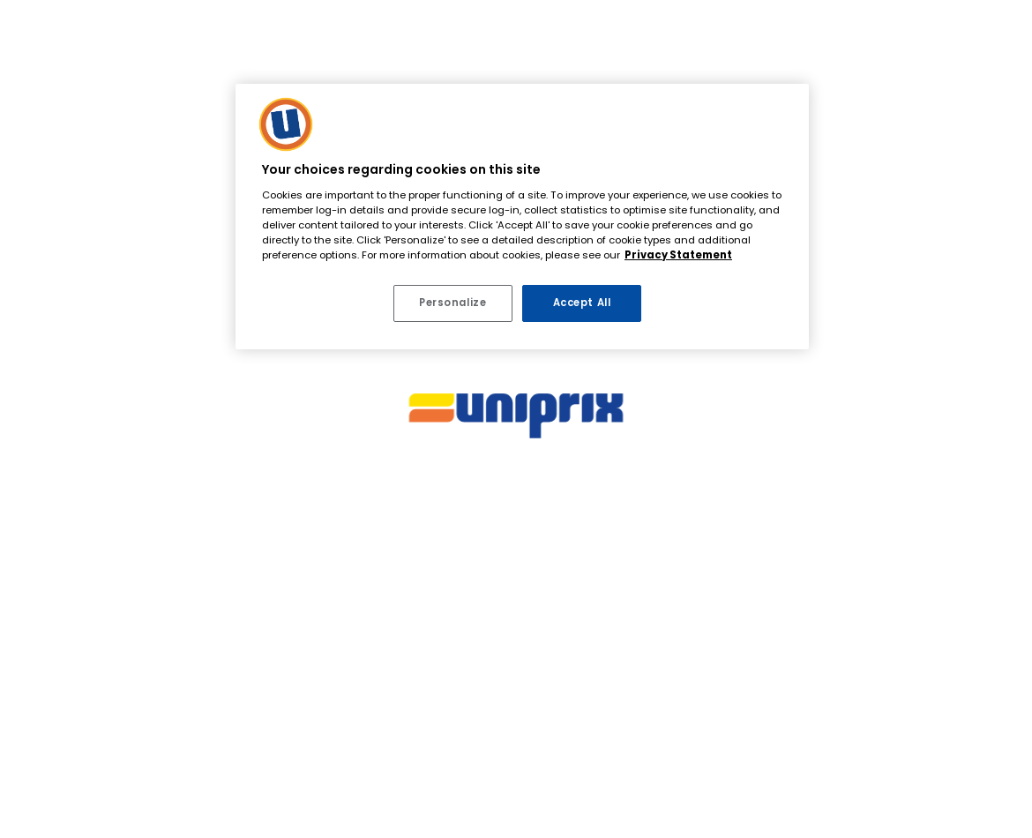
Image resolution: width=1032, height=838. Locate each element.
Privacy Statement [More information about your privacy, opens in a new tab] (678, 255)
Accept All (582, 303)
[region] (522, 216)
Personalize (452, 303)
